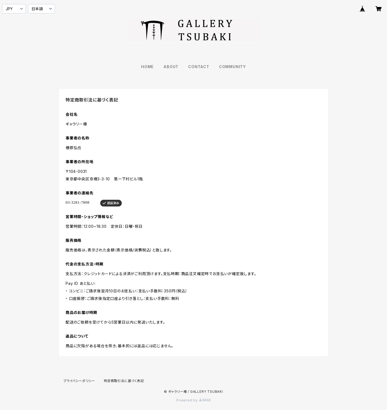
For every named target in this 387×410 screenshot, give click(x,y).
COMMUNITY (232, 66)
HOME (147, 66)
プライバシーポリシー (79, 381)
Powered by (193, 400)
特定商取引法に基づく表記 (124, 381)
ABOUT (170, 66)
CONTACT (198, 66)
